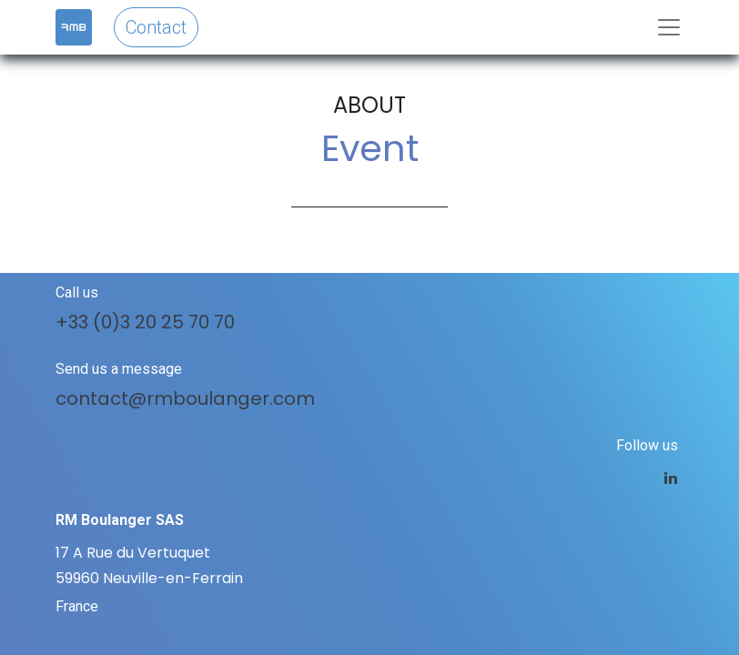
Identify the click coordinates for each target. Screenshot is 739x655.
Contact (156, 27)
